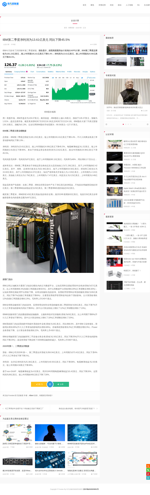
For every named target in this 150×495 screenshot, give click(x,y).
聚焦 (92, 5)
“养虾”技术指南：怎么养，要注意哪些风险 (135, 290)
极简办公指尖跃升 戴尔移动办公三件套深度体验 (135, 149)
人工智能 (129, 5)
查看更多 (71, 28)
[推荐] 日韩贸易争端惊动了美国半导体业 (17, 450)
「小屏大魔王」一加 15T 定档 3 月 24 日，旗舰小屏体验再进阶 (135, 243)
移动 (119, 5)
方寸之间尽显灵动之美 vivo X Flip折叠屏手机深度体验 (135, 184)
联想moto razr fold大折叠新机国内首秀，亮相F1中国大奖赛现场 (135, 267)
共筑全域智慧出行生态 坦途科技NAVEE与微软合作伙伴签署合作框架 (135, 255)
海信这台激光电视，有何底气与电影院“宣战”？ (77, 415)
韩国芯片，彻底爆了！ (132, 277)
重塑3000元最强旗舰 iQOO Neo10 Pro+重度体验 (134, 161)
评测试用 (102, 5)
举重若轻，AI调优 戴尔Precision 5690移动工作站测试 (135, 173)
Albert (31, 396)
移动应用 (127, 237)
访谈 (108, 111)
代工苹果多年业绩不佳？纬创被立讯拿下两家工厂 (24, 415)
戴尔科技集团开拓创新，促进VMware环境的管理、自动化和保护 (17, 477)
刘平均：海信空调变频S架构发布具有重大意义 (125, 108)
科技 (112, 5)
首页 (84, 5)
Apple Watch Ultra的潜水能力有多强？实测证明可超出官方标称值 (135, 196)
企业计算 (79, 28)
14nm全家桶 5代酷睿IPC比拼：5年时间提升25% (134, 208)
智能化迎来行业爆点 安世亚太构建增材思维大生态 (82, 477)
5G (138, 5)
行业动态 (45, 454)
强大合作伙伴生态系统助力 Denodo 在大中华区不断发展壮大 (50, 477)
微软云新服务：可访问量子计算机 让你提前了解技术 (50, 450)
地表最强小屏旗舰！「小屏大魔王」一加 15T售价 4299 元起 (135, 232)
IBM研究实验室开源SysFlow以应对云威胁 (82, 450)
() (39, 385)
